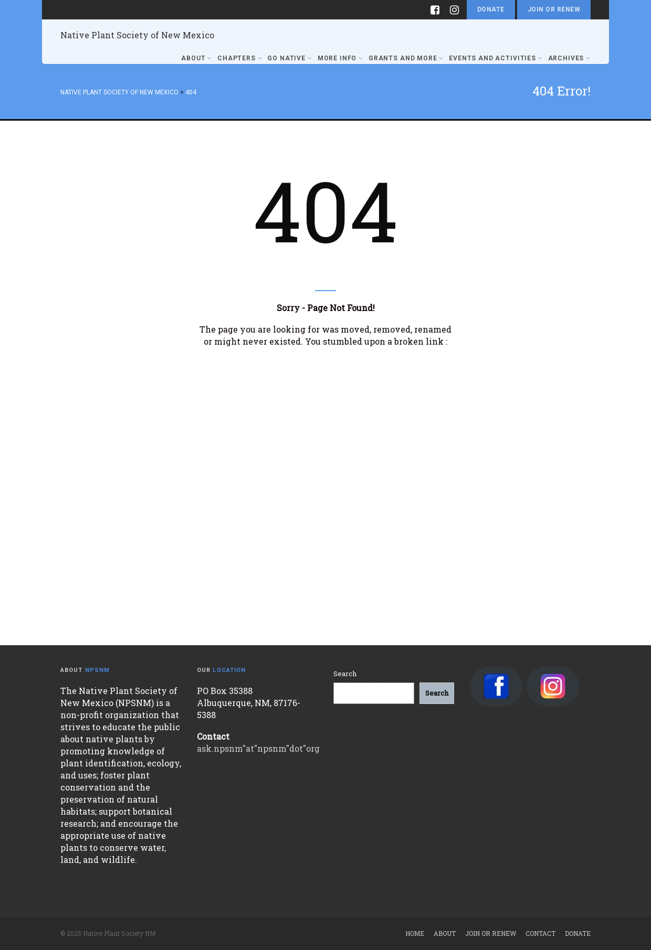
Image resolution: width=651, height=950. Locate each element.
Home (414, 933)
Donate (491, 9)
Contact (540, 933)
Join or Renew (554, 9)
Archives (569, 58)
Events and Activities (495, 58)
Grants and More (406, 58)
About (196, 58)
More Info (340, 58)
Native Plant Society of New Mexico (137, 34)
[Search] (436, 693)
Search (344, 673)
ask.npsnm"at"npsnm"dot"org (258, 748)
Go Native (289, 58)
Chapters (239, 58)
